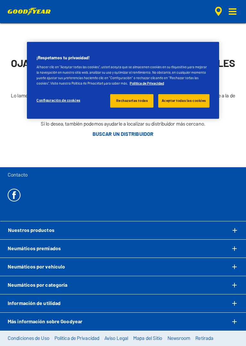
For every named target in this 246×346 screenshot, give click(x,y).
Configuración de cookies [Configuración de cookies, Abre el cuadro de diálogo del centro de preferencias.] (58, 100)
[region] (123, 80)
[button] (232, 11)
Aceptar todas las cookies (184, 100)
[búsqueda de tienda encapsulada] (217, 11)
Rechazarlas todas (132, 100)
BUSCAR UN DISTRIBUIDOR (123, 134)
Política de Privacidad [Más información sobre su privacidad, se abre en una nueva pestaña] (147, 83)
